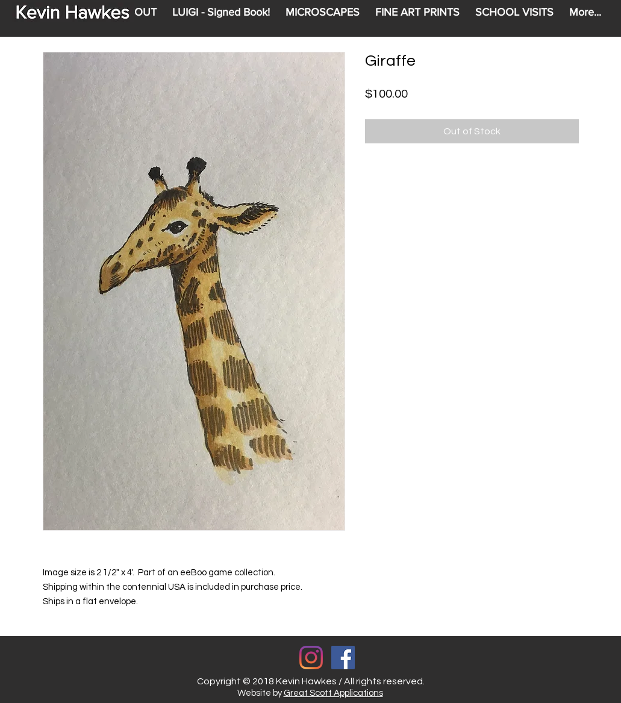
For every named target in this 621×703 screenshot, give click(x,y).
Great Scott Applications (333, 693)
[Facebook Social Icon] (343, 657)
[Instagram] (311, 657)
